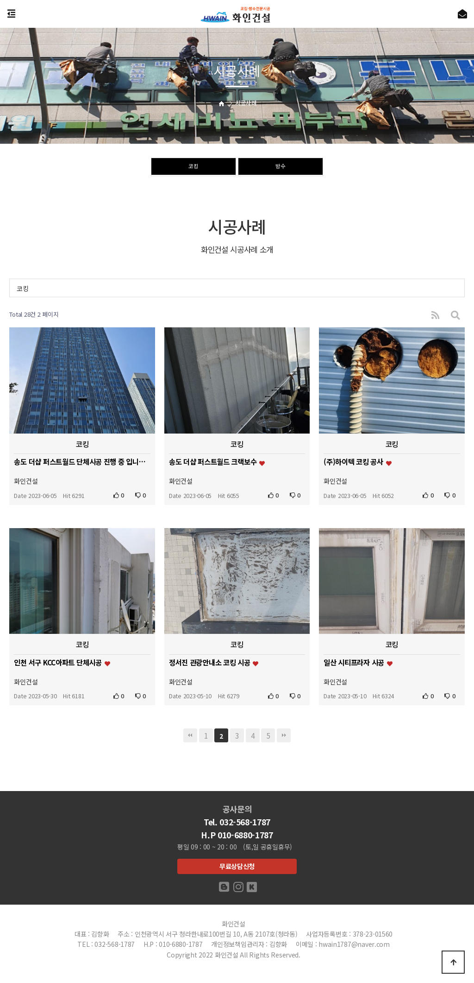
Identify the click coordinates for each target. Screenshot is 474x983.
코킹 (193, 167)
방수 (280, 167)
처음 (190, 735)
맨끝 (284, 735)
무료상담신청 (237, 866)
